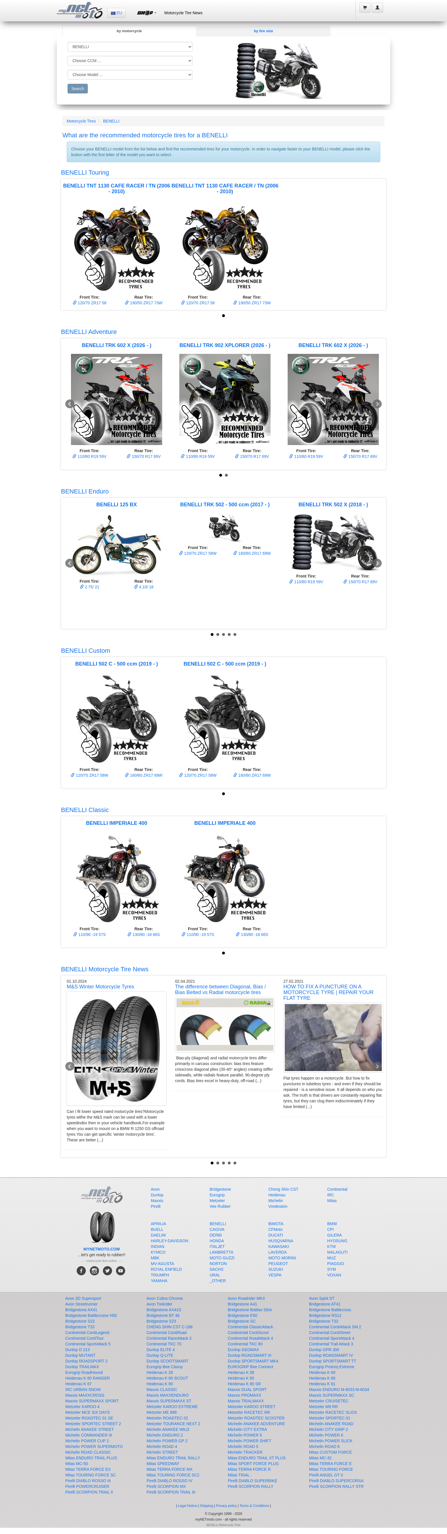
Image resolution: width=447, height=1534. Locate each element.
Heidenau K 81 (322, 1384)
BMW (332, 1223)
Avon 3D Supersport (83, 1298)
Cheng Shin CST (283, 1189)
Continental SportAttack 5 (88, 1344)
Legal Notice (187, 1506)
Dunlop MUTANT (80, 1355)
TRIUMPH (160, 1275)
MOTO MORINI (282, 1258)
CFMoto (276, 1229)
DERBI (216, 1235)
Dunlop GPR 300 (324, 1349)
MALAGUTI (337, 1252)
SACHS (216, 1269)
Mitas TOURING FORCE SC (90, 1475)
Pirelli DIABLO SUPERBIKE (252, 1480)
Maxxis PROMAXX (244, 1395)
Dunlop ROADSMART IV (331, 1355)
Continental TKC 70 (164, 1344)
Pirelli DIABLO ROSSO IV (169, 1480)
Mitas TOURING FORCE (331, 1469)
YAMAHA (159, 1280)
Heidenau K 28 (160, 1372)
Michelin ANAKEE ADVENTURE (256, 1423)
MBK (155, 1258)
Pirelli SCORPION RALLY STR (336, 1486)
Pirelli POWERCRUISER (87, 1486)
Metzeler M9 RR (323, 1406)
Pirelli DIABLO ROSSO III (88, 1480)
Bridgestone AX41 (81, 1309)
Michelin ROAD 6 (324, 1446)
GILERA (334, 1235)
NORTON (218, 1263)
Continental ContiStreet (329, 1332)
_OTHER (218, 1280)
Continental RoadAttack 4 (250, 1338)
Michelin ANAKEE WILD (168, 1429)
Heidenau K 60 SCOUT (167, 1378)
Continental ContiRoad (167, 1332)
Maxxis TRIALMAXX (246, 1401)
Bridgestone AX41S (164, 1309)
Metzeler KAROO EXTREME (172, 1406)
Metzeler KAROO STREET (251, 1406)
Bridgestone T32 (323, 1321)
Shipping (206, 1506)
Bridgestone (220, 1189)
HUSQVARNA (281, 1241)
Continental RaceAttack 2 (169, 1338)
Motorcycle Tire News (183, 13)
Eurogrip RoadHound (84, 1372)
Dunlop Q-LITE (160, 1355)
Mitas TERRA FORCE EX (88, 1469)
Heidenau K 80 (160, 1384)
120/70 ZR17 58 (89, 303)
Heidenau (277, 1195)
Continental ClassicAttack (250, 1327)
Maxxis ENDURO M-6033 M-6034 (339, 1389)
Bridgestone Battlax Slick (250, 1309)
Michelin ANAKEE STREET (89, 1429)
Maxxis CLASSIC (162, 1389)
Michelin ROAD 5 (243, 1446)
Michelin (276, 1200)
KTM (331, 1246)
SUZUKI (276, 1269)
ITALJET (217, 1246)
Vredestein (278, 1206)
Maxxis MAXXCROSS (84, 1395)
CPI (330, 1229)
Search (77, 88)
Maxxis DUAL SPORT (247, 1389)
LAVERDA (278, 1252)
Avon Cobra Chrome (165, 1298)
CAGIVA (217, 1229)
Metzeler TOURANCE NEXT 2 (173, 1423)
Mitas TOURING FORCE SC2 (173, 1475)
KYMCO (158, 1252)
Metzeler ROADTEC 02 (167, 1418)
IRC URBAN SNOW (83, 1389)
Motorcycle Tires (81, 121)
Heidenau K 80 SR (244, 1384)
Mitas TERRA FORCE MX (170, 1469)
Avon (155, 1189)
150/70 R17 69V (143, 456)
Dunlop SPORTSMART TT (332, 1361)
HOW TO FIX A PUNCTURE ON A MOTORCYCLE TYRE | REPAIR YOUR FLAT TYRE (328, 992)
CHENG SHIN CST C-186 (170, 1327)
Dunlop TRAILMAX (82, 1366)
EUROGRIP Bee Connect (250, 1366)
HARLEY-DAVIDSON (169, 1241)
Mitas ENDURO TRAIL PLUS (91, 1458)
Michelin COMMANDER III (88, 1435)
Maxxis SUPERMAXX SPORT (92, 1401)
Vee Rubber (220, 1206)
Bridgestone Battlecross (330, 1309)
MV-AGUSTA (162, 1263)
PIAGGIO (335, 1263)
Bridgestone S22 (80, 1321)
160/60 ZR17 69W (252, 553)
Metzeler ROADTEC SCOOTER (256, 1418)
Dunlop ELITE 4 (161, 1349)
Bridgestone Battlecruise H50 (91, 1315)
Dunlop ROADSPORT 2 (86, 1361)
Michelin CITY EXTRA (247, 1429)
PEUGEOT (278, 1263)
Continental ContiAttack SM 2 (335, 1327)
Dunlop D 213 (77, 1349)
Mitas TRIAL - (240, 1475)
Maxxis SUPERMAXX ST (169, 1401)
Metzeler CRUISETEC (328, 1401)
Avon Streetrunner (81, 1304)
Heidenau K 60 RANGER (87, 1378)
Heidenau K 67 (78, 1384)
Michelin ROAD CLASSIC (88, 1452)
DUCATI (276, 1235)
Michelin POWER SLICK (330, 1441)
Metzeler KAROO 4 (82, 1406)
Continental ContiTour (84, 1338)
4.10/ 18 (144, 587)
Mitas (332, 1200)
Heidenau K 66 (322, 1378)
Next (377, 404)
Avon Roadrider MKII (246, 1298)
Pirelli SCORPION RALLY (250, 1486)
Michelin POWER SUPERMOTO (94, 1446)
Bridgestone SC (242, 1321)
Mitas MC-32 (320, 1458)
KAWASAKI (279, 1246)
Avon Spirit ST (321, 1298)
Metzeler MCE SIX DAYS (87, 1412)
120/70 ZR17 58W (198, 553)
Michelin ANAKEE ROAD (331, 1423)
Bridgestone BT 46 (163, 1315)
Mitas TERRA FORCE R (249, 1469)
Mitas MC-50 (76, 1463)
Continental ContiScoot (248, 1332)
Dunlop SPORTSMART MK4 (253, 1361)
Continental (337, 1189)
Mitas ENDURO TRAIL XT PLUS (257, 1458)
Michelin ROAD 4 (162, 1446)
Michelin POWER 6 (326, 1435)
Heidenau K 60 (322, 1372)
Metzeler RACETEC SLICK (333, 1412)
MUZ (331, 1258)
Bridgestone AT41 (324, 1304)
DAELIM (158, 1235)
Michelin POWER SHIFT (249, 1441)
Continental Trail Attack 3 (331, 1344)
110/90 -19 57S (89, 934)
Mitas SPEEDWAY (163, 1463)
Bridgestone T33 (79, 1327)
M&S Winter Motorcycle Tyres (100, 987)
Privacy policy (226, 1506)
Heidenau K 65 (241, 1378)
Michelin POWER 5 (245, 1435)
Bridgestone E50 (242, 1315)
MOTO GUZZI (222, 1258)
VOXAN (334, 1275)
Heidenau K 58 (241, 1372)
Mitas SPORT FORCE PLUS (253, 1463)
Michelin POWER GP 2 (167, 1441)
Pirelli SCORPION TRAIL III (171, 1492)
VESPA (275, 1275)
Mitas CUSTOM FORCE (330, 1452)
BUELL (157, 1229)
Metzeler (217, 1200)
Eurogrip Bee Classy (165, 1366)
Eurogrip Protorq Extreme (331, 1366)
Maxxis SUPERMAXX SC (331, 1395)
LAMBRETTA (221, 1252)
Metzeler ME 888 (162, 1412)
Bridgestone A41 (242, 1304)
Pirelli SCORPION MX (166, 1486)
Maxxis (157, 1200)
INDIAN (157, 1246)
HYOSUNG (337, 1241)
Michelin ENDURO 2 (165, 1435)
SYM (331, 1269)
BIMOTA (276, 1223)
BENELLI (111, 121)
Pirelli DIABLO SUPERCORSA (336, 1480)
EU (116, 13)
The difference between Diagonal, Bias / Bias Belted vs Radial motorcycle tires (220, 989)
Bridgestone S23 (161, 1321)
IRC (330, 1195)
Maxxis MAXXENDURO (168, 1395)
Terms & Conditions (254, 1506)
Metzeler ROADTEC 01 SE (89, 1418)
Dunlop (157, 1195)
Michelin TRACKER (245, 1452)
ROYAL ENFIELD (166, 1269)
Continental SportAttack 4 (331, 1338)
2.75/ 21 (89, 587)
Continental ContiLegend (87, 1332)
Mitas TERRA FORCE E (330, 1463)
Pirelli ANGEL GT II (326, 1475)
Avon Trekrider (159, 1304)
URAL (215, 1275)
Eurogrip (217, 1195)
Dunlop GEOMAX (243, 1349)
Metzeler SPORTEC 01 (329, 1418)
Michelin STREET (162, 1452)
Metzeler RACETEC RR (249, 1412)
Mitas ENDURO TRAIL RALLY (173, 1458)
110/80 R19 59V (89, 456)
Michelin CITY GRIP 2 (328, 1429)
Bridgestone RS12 (325, 1315)
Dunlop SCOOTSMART (167, 1361)
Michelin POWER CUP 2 (87, 1441)
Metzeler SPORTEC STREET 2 (93, 1423)
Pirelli (155, 1206)
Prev (69, 404)
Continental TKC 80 (245, 1344)
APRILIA (158, 1223)
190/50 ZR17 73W (143, 303)
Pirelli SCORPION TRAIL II (89, 1492)
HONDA (217, 1241)
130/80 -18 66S (143, 934)
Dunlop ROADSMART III (249, 1355)
